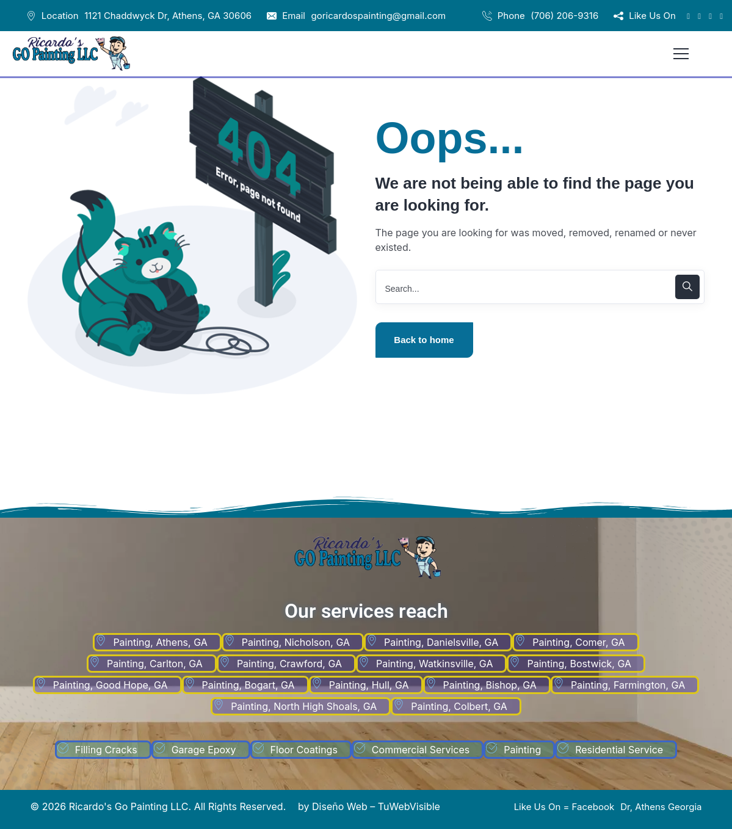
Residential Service (619, 750)
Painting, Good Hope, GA (110, 685)
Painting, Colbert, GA (459, 706)
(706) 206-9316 (564, 15)
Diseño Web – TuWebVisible (376, 806)
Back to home (424, 340)
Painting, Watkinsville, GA (434, 663)
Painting (522, 750)
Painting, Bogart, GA (248, 685)
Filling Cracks (106, 750)
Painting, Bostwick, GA (579, 663)
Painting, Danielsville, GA (441, 642)
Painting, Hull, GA (369, 685)
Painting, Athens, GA (160, 642)
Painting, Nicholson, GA (296, 642)
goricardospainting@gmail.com (378, 15)
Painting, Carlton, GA (155, 663)
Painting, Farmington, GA (628, 685)
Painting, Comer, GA (578, 642)
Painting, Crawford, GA (289, 663)
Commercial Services (420, 750)
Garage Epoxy (204, 750)
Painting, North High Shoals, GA (304, 706)
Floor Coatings (304, 750)
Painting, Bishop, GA (490, 685)
